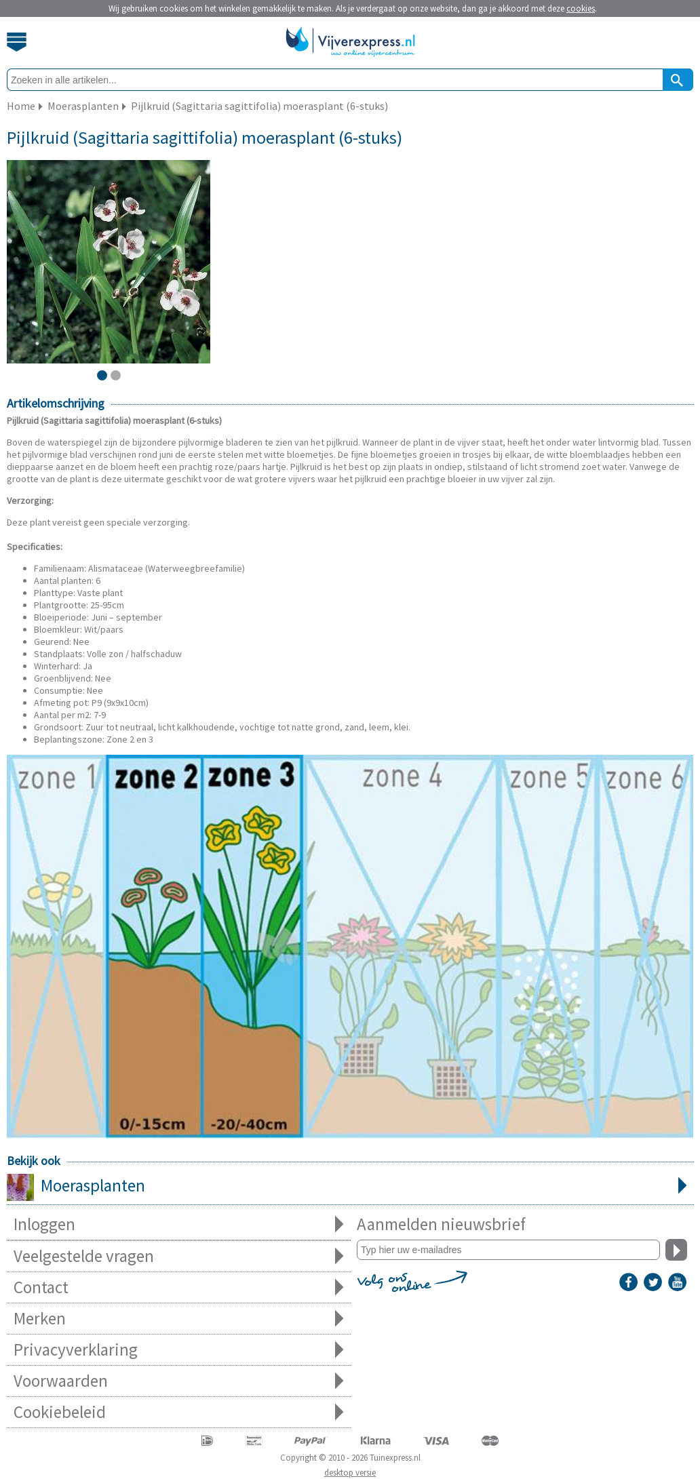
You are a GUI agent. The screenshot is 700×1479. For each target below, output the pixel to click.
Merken (179, 1318)
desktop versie (350, 1472)
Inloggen (179, 1224)
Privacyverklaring (179, 1350)
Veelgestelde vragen (179, 1256)
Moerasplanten (350, 1187)
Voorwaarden (179, 1381)
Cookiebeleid (179, 1412)
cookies (580, 8)
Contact (179, 1287)
